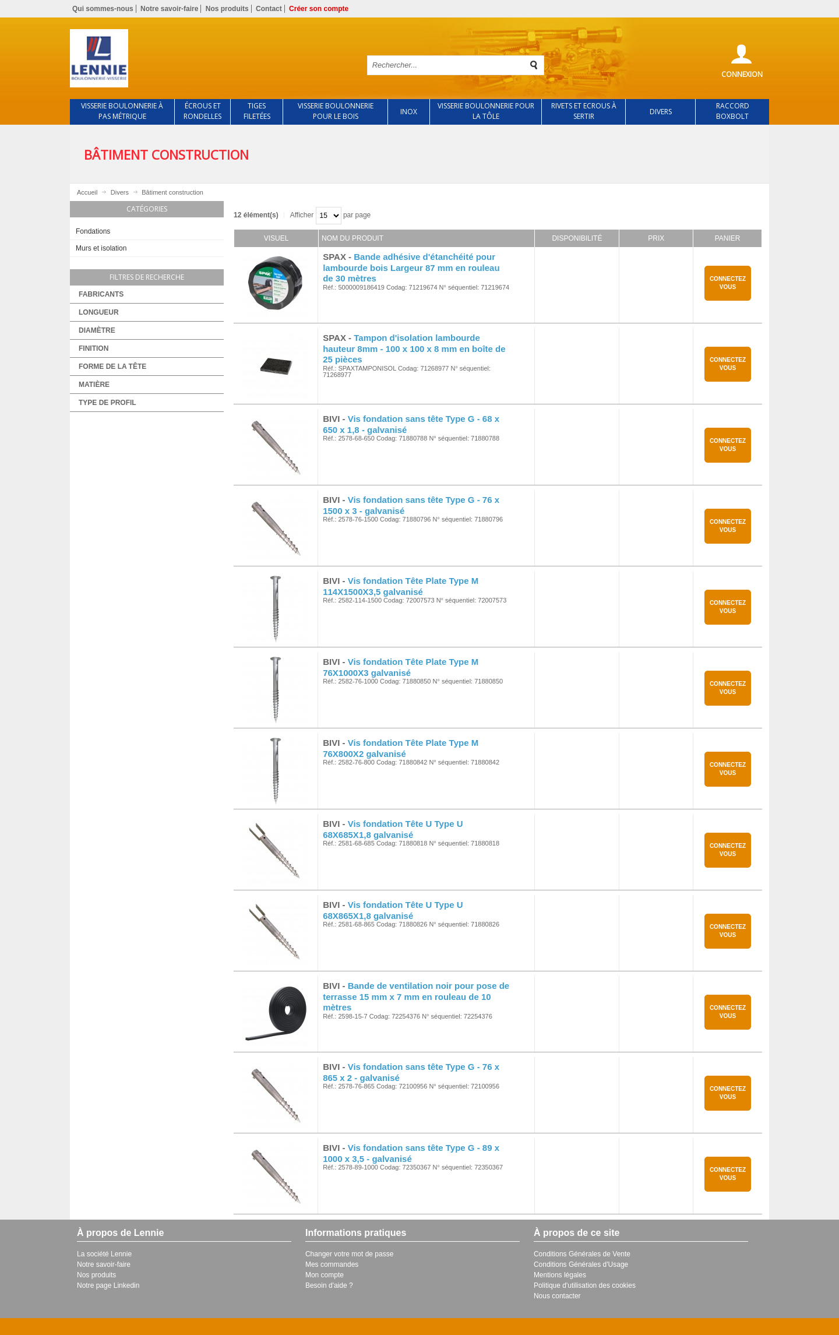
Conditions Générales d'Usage (581, 1264)
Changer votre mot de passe (349, 1254)
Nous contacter (557, 1296)
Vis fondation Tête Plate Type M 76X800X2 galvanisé (400, 748)
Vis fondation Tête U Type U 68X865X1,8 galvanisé (393, 910)
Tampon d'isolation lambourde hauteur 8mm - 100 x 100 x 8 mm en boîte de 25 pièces (414, 349)
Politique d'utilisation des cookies (585, 1285)
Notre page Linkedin (108, 1285)
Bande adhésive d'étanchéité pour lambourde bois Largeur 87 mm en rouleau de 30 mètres (411, 268)
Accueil (87, 192)
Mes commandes (331, 1264)
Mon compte (324, 1275)
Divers (120, 192)
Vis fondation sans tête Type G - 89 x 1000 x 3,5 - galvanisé (411, 1153)
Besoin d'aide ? (329, 1285)
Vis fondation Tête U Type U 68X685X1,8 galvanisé (393, 829)
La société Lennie (104, 1254)
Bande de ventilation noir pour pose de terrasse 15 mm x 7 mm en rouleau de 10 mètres (416, 997)
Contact (269, 9)
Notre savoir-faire (169, 9)
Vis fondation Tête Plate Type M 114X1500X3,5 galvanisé (400, 586)
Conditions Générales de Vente (582, 1254)
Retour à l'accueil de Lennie (208, 58)
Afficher (301, 215)
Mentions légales (560, 1275)
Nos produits (227, 9)
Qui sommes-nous (102, 9)
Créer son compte (318, 9)
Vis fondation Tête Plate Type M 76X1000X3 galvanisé (400, 667)
